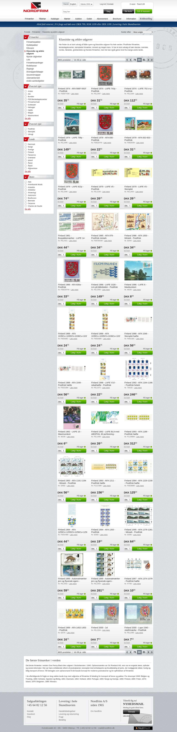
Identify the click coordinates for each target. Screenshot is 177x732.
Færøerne (32, 155)
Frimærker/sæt (34, 102)
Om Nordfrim (96, 711)
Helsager (31, 107)
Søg (109, 11)
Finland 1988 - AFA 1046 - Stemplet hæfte (136, 334)
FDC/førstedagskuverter (37, 99)
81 (144, 60)
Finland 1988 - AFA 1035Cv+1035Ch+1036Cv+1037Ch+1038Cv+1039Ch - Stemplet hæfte (82, 336)
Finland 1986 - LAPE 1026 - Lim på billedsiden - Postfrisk (104, 285)
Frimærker (29, 19)
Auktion (78, 19)
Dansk (66, 4)
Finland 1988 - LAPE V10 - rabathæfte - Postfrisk (103, 383)
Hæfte (30, 110)
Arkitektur (31, 190)
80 (139, 60)
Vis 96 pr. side (80, 60)
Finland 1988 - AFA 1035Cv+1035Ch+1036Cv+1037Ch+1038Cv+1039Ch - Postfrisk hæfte (116, 336)
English (73, 4)
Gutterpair (32, 105)
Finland (31, 152)
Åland (30, 163)
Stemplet (31, 132)
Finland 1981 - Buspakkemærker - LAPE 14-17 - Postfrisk (71, 238)
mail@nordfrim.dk (106, 728)
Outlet (89, 19)
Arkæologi (32, 193)
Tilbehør (42, 19)
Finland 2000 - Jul (99, 627)
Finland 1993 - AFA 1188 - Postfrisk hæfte (136, 432)
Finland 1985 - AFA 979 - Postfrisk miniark (102, 236)
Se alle (28, 118)
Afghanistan (32, 168)
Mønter (67, 19)
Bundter (31, 97)
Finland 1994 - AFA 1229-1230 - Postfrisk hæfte (138, 481)
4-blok (30, 91)
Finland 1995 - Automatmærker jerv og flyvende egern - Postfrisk (72, 581)
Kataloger (55, 19)
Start (127, 60)
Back (130, 60)
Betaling (62, 720)
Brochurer (117, 19)
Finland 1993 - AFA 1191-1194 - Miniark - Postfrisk (72, 481)
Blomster (31, 201)
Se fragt (60, 104)
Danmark (31, 144)
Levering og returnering (69, 714)
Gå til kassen (144, 11)
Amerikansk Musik (35, 184)
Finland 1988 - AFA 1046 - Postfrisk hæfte (70, 383)
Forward (148, 60)
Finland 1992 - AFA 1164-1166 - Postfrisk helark (138, 383)
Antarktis (31, 187)
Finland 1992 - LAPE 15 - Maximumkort (69, 432)
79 (134, 60)
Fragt (61, 717)
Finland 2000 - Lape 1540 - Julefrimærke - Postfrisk (136, 628)
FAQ (29, 717)
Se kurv (128, 11)
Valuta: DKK (86, 4)
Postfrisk (31, 129)
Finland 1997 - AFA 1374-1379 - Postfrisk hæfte (138, 579)
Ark (29, 94)
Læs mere (126, 716)
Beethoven (32, 198)
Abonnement (102, 19)
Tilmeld (133, 712)
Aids (29, 182)
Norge (30, 147)
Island (30, 160)
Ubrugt (30, 134)
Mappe (30, 113)
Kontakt (110, 4)
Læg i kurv (78, 108)
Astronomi (32, 195)
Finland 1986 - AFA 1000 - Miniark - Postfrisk (136, 236)
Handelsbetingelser (67, 711)
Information (131, 19)
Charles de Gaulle (35, 206)
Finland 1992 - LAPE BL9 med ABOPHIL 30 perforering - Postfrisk (105, 434)
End (151, 60)
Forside (27, 32)
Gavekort (31, 714)
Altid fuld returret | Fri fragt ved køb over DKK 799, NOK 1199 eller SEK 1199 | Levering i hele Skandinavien (88, 24)
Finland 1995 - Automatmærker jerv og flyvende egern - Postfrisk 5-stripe (105, 581)
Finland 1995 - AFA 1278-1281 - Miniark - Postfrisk (138, 530)
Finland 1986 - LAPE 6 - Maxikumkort (135, 285)
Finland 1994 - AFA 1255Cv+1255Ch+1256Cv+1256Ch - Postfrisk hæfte (74, 532)
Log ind (103, 4)
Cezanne (31, 203)
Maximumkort (33, 115)
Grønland (31, 158)
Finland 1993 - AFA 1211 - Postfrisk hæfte (103, 481)
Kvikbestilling (146, 19)
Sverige (31, 150)
